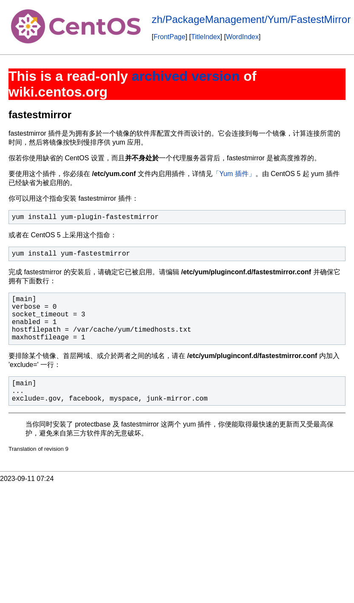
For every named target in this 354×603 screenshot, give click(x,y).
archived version (186, 76)
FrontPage (169, 36)
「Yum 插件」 (233, 173)
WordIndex (242, 36)
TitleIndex (206, 36)
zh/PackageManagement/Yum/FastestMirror (251, 19)
